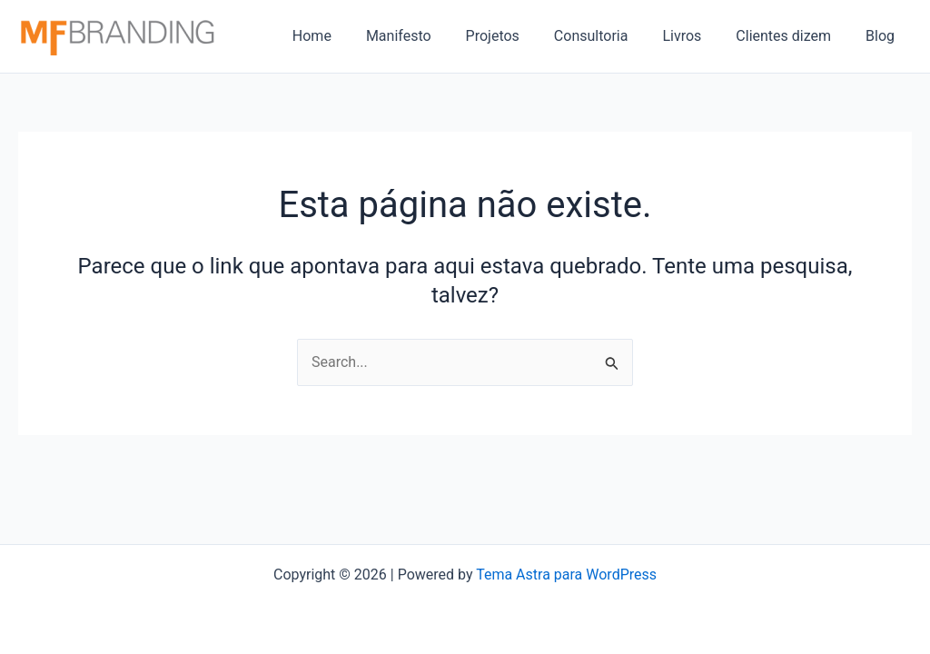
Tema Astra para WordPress (566, 574)
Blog (882, 36)
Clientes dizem (791, 36)
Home (347, 36)
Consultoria (610, 36)
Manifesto (428, 36)
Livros (695, 36)
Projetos (517, 36)
